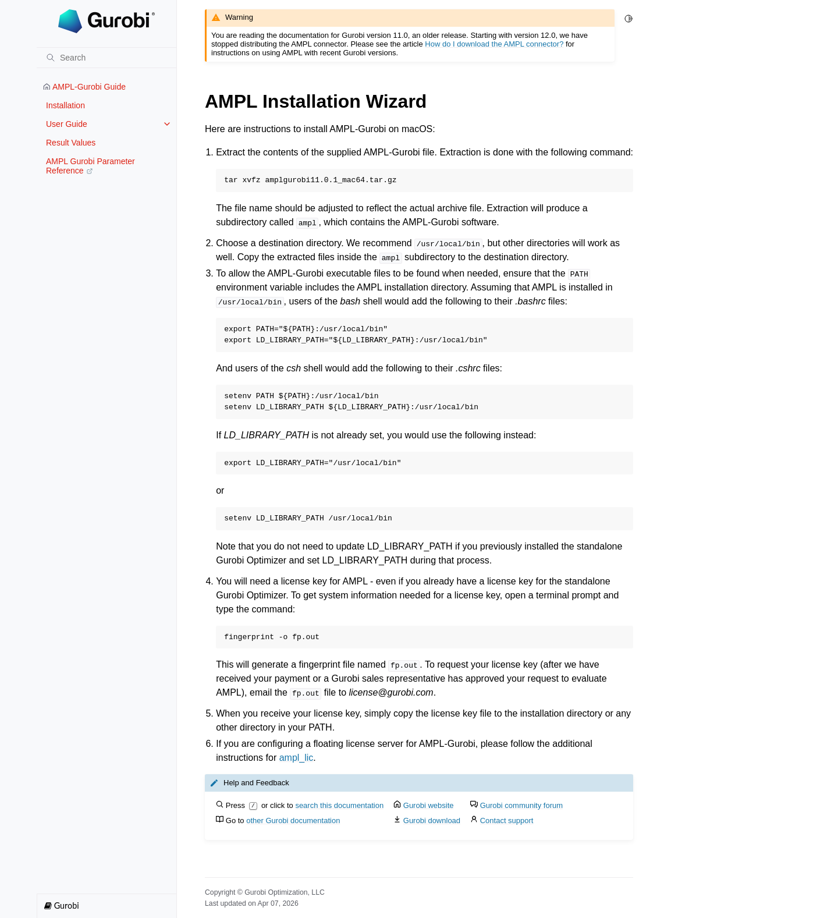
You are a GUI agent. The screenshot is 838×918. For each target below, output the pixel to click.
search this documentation (339, 805)
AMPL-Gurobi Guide (84, 86)
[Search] (106, 57)
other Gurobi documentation (293, 820)
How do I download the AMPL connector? (494, 44)
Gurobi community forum (521, 805)
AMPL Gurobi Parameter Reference (90, 166)
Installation (65, 105)
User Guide (66, 124)
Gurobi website (428, 805)
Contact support (507, 820)
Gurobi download (431, 820)
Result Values (70, 142)
